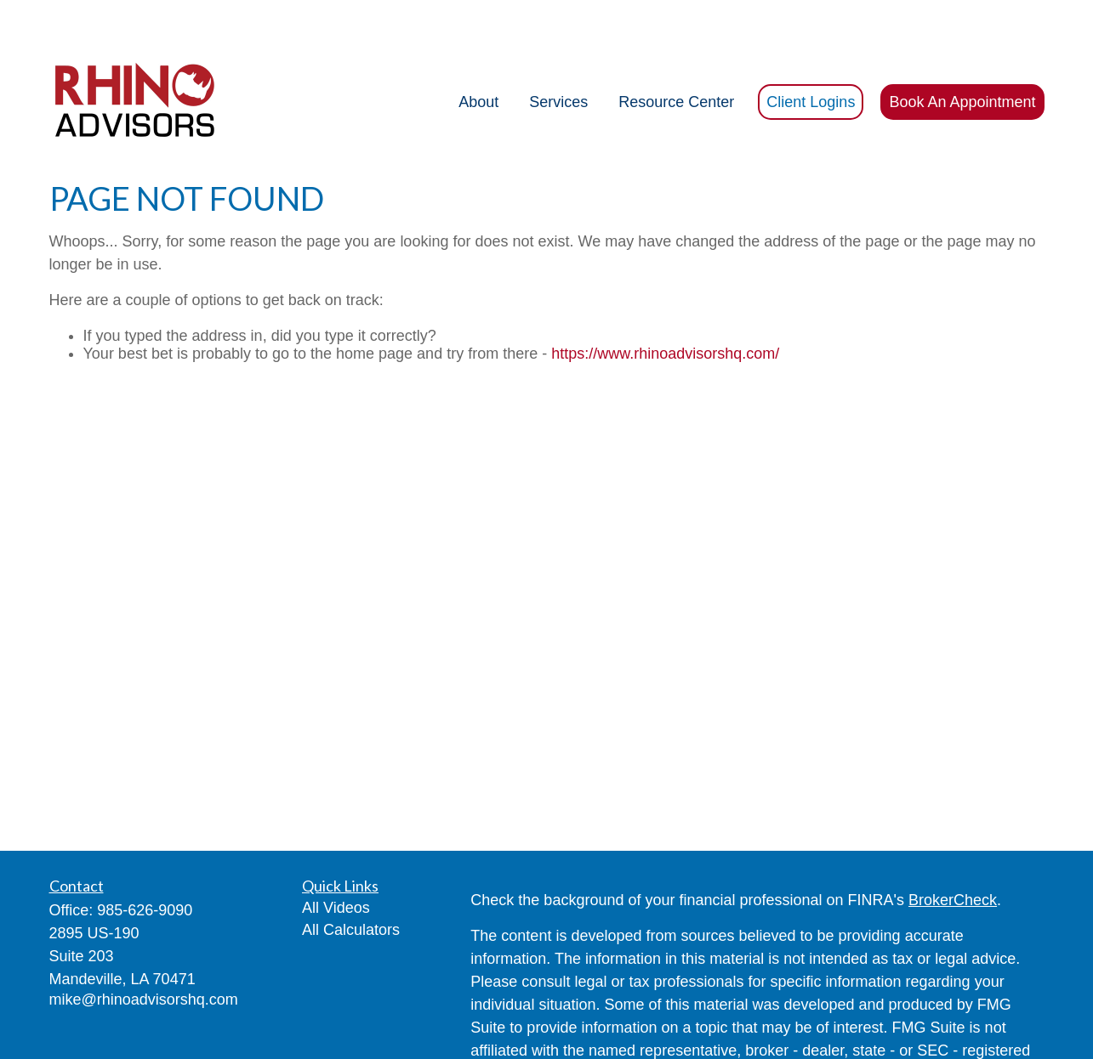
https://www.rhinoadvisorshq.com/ (665, 302)
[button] (478, 51)
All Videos (336, 856)
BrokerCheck (952, 849)
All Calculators (351, 878)
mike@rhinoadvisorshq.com (143, 948)
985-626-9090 (144, 859)
